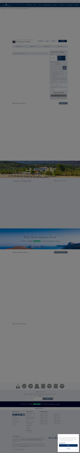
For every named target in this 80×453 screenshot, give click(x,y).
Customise (68, 448)
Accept (68, 445)
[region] (68, 443)
